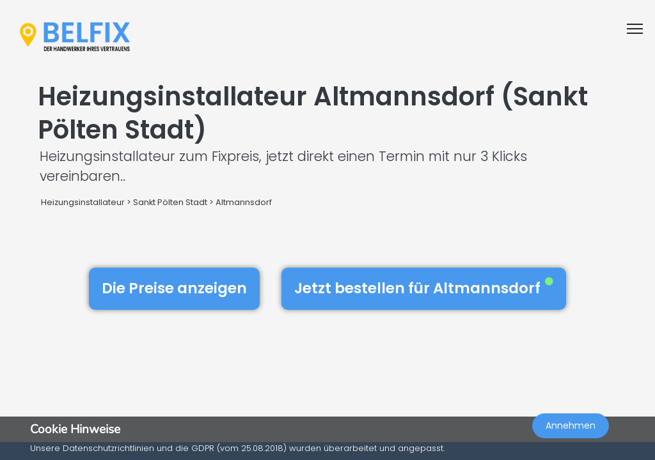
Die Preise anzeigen (174, 288)
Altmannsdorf (244, 202)
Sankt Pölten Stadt (170, 202)
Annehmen (571, 425)
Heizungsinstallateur (83, 202)
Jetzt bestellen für (423, 288)
